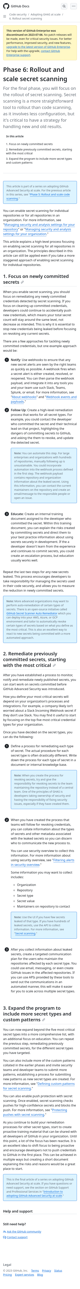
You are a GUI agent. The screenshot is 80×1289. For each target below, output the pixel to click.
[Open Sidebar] (5, 16)
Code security (18, 14)
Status (58, 1270)
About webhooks (24, 397)
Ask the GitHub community (22, 1231)
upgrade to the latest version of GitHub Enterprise (38, 47)
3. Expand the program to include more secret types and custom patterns (37, 1014)
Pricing (7, 1274)
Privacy (46, 1270)
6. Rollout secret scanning (25, 18)
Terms (35, 1270)
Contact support (15, 1237)
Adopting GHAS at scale (45, 14)
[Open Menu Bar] (73, 6)
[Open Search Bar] (64, 6)
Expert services (24, 1274)
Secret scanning (25, 933)
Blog (40, 1274)
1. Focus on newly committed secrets (36, 279)
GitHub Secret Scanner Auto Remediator (31, 613)
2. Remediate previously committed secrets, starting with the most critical (34, 659)
